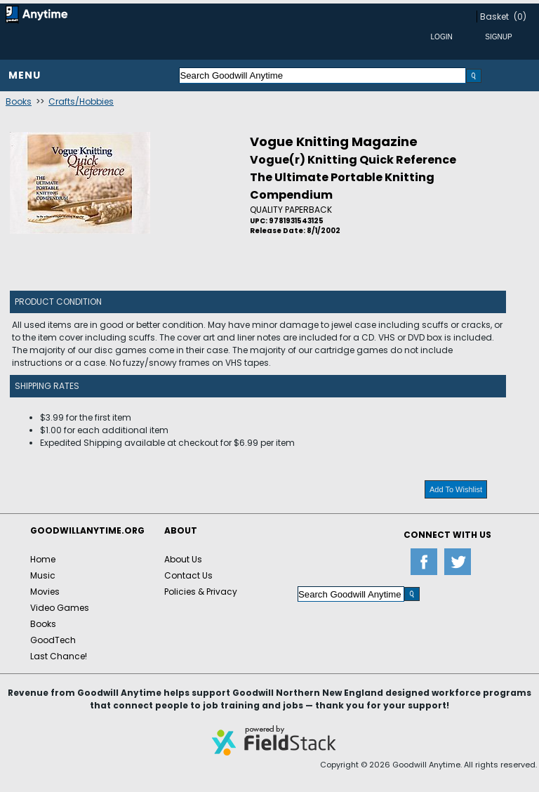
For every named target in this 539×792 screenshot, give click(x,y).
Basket (494, 16)
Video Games (59, 608)
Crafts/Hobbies (81, 101)
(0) (520, 16)
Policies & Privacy (200, 592)
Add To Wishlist (456, 489)
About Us (183, 559)
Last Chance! (58, 656)
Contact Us (188, 575)
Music (42, 575)
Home (42, 559)
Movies (45, 592)
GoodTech (53, 640)
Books (19, 101)
